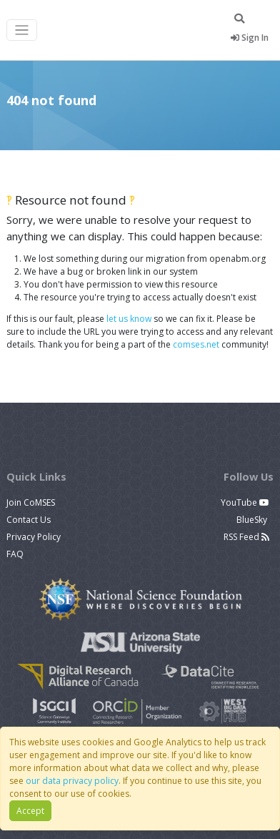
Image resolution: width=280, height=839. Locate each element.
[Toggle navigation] (21, 30)
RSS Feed (246, 537)
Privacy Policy (33, 537)
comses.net (196, 344)
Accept (30, 811)
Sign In (250, 37)
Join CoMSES (30, 502)
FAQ (15, 554)
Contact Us (28, 520)
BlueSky (252, 520)
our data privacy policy (72, 781)
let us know (128, 319)
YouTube (245, 502)
